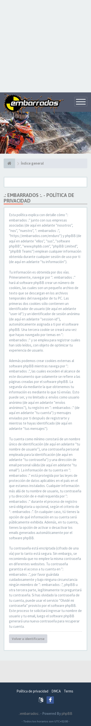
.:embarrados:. (29, 713)
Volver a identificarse (28, 639)
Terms (68, 691)
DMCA (56, 691)
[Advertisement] (45, 45)
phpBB (67, 713)
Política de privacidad (32, 691)
